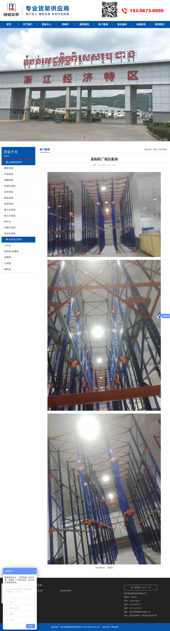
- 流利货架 (8, 192)
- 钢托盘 (7, 269)
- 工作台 (7, 245)
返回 (110, 568)
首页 (155, 149)
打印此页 (100, 568)
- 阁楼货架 (8, 180)
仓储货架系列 (14, 162)
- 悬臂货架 (8, 204)
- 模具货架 (8, 198)
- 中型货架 (8, 174)
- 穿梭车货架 (9, 227)
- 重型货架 (8, 168)
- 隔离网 (7, 257)
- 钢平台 (7, 221)
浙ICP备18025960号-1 (92, 627)
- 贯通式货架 (9, 186)
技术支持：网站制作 (110, 627)
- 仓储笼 (7, 263)
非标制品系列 (14, 239)
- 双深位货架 (9, 233)
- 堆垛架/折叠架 (11, 251)
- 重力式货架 (9, 210)
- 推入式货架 (9, 215)
